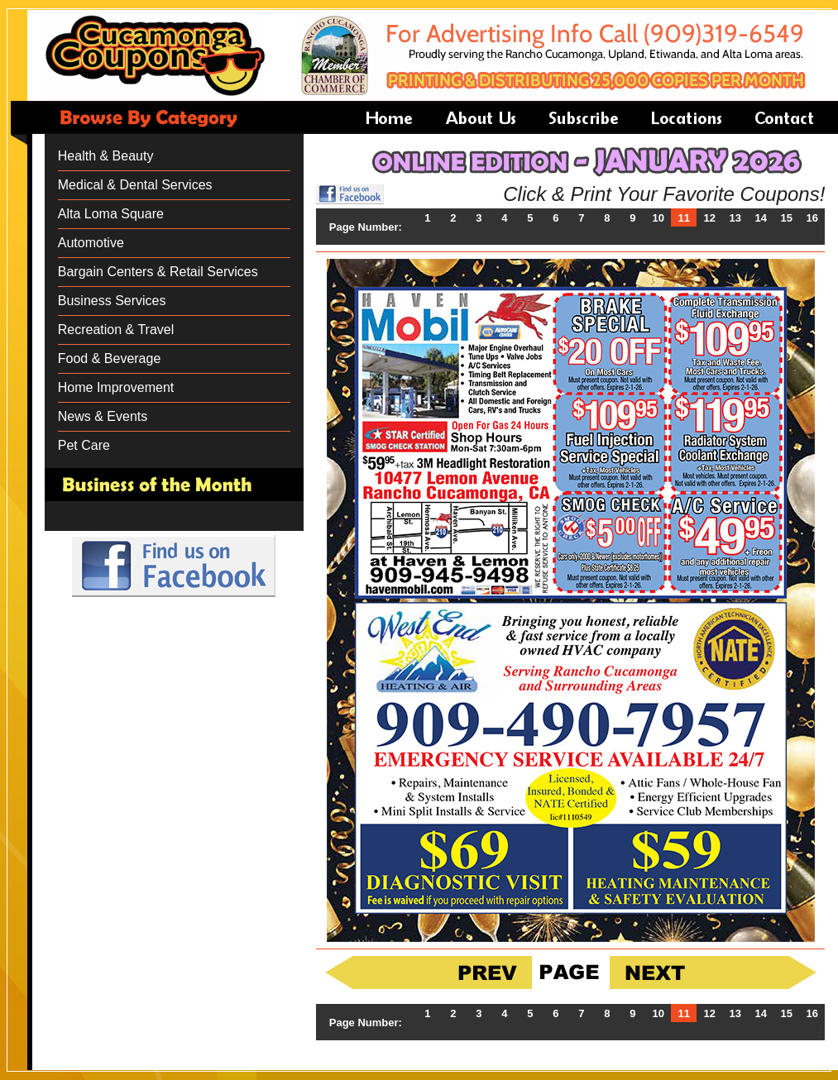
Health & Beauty (106, 156)
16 (812, 218)
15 (787, 218)
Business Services (112, 301)
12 (710, 218)
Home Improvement (116, 387)
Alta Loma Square (111, 214)
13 (735, 218)
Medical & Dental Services (135, 185)
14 (761, 218)
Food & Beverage (109, 358)
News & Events (102, 416)
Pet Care (84, 445)
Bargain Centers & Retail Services (158, 272)
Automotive (91, 243)
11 (684, 218)
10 (658, 218)
